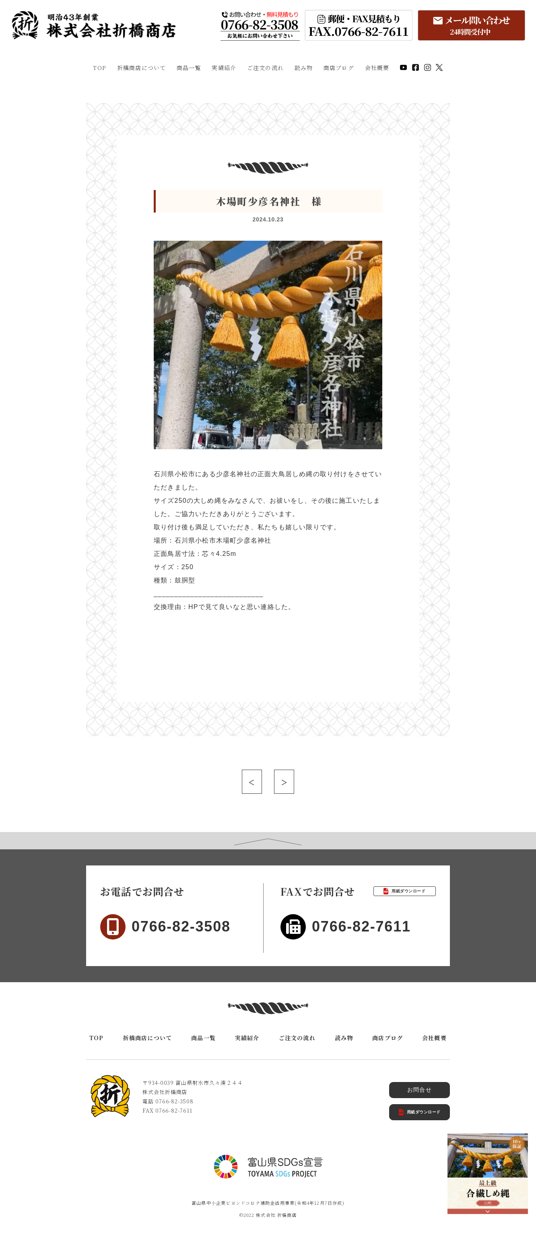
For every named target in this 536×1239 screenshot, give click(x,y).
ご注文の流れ (265, 68)
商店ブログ (339, 68)
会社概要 (377, 68)
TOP (99, 68)
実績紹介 (224, 68)
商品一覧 (189, 68)
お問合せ (419, 1089)
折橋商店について (141, 68)
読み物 (304, 68)
